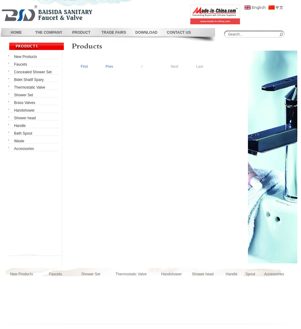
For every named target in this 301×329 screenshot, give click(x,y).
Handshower (171, 274)
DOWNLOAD (146, 32)
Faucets (55, 274)
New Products (21, 274)
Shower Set (90, 274)
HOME (16, 32)
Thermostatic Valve (131, 274)
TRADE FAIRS (114, 32)
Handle (231, 274)
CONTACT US (179, 32)
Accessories (274, 274)
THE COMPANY (48, 32)
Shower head (203, 274)
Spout (250, 274)
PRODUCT (81, 32)
